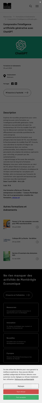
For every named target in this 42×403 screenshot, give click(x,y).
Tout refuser (21, 392)
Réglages (21, 386)
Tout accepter (21, 397)
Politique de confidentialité (24, 379)
